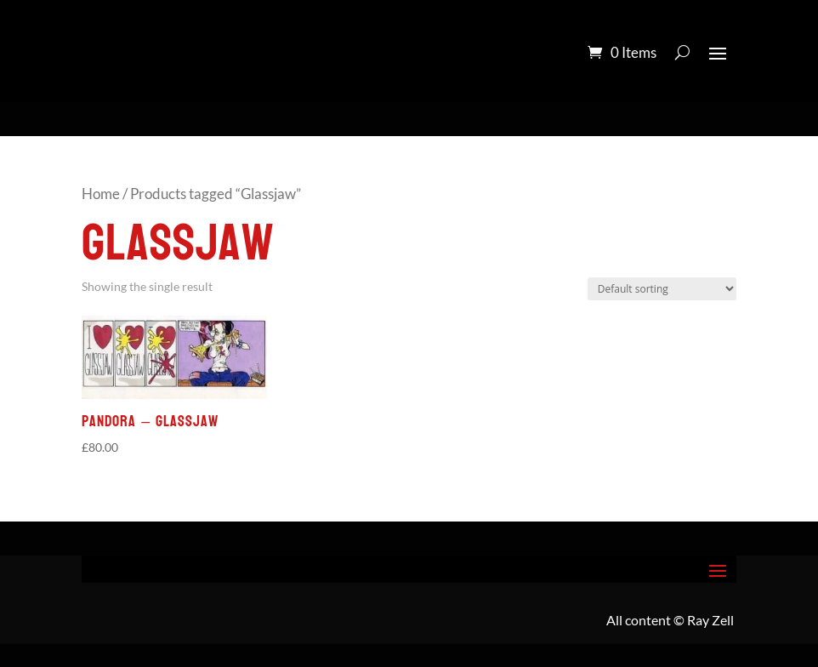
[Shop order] (662, 288)
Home (101, 193)
